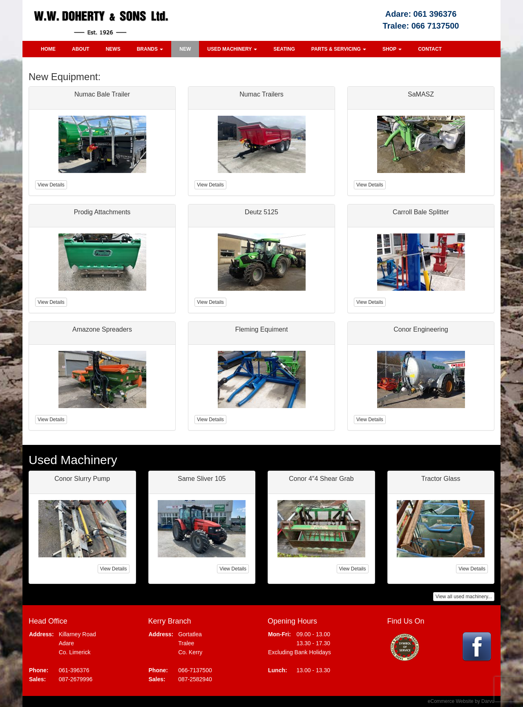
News (113, 49)
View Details (113, 569)
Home (48, 49)
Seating (284, 49)
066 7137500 (435, 25)
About (80, 49)
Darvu (487, 701)
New (185, 49)
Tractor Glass (440, 478)
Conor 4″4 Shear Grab (321, 478)
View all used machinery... (464, 596)
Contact (430, 49)
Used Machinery (232, 49)
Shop (392, 49)
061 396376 (435, 13)
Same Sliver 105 (202, 478)
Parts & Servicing (338, 49)
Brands (150, 49)
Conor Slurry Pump (82, 478)
